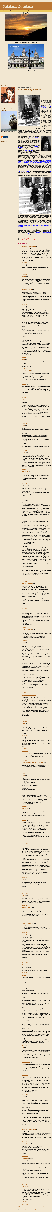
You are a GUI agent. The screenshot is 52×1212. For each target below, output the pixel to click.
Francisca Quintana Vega (29, 246)
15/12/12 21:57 (25, 1141)
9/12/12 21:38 (24, 748)
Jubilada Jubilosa (18, 6)
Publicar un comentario (23, 1204)
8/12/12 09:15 (24, 498)
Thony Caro (25, 1075)
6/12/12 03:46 (24, 274)
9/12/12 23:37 (24, 806)
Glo (23, 1047)
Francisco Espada (27, 289)
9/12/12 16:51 (24, 735)
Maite (23, 880)
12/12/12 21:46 (25, 905)
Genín (23, 265)
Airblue (24, 400)
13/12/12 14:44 (25, 932)
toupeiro (24, 975)
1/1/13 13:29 (24, 1201)
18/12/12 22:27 (25, 1184)
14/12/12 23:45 (25, 1072)
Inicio (36, 1206)
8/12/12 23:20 (24, 608)
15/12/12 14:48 (25, 1094)
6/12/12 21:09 (24, 423)
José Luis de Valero (27, 583)
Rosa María (25, 610)
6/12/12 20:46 (24, 397)
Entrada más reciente (23, 1206)
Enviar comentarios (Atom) (31, 1209)
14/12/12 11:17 (25, 1045)
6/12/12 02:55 (24, 262)
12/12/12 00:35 (25, 877)
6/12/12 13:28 (24, 368)
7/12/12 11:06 (24, 483)
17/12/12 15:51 (25, 1156)
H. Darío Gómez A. (27, 629)
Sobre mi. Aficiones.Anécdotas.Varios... (30, 239)
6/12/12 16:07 (24, 381)
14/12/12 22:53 (25, 1059)
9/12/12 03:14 (24, 692)
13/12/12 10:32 (25, 921)
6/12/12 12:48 (24, 357)
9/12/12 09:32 (24, 721)
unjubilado (25, 471)
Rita (23, 738)
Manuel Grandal (26, 371)
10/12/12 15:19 (25, 817)
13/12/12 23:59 (25, 972)
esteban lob (25, 808)
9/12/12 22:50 (24, 773)
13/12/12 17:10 (25, 962)
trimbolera (25, 751)
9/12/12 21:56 (24, 760)
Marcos (24, 964)
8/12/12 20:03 (24, 581)
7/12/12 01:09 (24, 469)
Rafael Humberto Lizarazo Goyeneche (32, 762)
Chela (23, 307)
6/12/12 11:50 (24, 304)
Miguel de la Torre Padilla (29, 695)
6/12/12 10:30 (24, 287)
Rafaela (24, 384)
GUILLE (24, 820)
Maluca (24, 276)
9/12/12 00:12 (24, 627)
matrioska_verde (26, 907)
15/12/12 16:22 (25, 1127)
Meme (23, 359)
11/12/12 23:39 (25, 843)
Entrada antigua (47, 1206)
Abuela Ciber (25, 935)
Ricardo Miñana (26, 1143)
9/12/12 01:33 (24, 640)
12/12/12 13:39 (25, 893)
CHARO (24, 452)
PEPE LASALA (26, 1062)
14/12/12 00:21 (25, 985)
